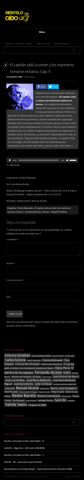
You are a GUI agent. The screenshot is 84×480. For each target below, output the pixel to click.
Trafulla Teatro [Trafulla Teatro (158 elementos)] (16, 404)
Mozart (46, 211)
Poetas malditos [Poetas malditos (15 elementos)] (31, 401)
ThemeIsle (77, 476)
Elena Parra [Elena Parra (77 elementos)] (62, 368)
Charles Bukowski (25, 208)
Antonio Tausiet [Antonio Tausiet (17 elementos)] (58, 356)
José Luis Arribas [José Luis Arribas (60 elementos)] (15, 380)
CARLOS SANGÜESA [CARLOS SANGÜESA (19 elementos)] (34, 360)
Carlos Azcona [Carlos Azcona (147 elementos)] (15, 360)
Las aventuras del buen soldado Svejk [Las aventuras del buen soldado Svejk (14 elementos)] (64, 384)
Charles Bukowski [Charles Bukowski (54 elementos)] (52, 360)
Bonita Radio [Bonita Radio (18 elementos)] (70, 356)
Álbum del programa (62, 43)
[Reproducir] (10, 160)
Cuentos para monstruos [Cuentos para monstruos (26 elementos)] (51, 364)
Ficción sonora (29, 77)
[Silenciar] (67, 160)
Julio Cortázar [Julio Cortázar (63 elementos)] (43, 384)
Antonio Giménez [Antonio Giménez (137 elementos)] (17, 355)
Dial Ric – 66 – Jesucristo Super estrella (23, 462)
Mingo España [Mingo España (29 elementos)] (57, 391)
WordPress (44, 476)
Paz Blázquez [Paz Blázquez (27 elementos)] (19, 400)
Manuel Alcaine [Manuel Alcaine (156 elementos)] (27, 388)
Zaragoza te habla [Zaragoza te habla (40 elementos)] (37, 404)
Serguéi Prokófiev (59, 211)
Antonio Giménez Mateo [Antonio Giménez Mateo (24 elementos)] (41, 356)
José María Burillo (33, 211)
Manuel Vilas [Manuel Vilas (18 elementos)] (44, 388)
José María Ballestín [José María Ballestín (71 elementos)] (38, 380)
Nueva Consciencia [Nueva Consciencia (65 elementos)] (48, 396)
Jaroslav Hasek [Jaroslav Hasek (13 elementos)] (46, 377)
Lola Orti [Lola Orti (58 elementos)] (10, 388)
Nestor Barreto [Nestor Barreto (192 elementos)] (24, 395)
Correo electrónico (15, 280)
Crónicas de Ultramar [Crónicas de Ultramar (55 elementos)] (27, 364)
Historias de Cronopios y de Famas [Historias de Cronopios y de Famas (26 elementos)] (26, 376)
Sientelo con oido (16, 476)
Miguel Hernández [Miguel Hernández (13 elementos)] (44, 392)
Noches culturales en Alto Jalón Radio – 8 (24, 441)
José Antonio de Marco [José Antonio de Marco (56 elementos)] (66, 376)
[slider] (39, 160)
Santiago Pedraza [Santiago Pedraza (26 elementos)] (45, 400)
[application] (42, 160)
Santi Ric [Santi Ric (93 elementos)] (60, 400)
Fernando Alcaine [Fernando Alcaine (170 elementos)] (48, 372)
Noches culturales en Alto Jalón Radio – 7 (24, 455)
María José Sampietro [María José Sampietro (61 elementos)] (64, 388)
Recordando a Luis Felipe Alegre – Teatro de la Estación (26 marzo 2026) (38, 468)
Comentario (12, 239)
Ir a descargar (13, 164)
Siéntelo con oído (43, 43)
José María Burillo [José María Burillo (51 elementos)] (23, 383)
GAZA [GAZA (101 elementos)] (66, 372)
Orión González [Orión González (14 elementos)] (66, 396)
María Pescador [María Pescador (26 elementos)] (11, 391)
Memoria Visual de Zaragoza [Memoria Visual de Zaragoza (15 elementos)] (28, 392)
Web (8, 297)
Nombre (10, 263)
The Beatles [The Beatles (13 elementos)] (71, 401)
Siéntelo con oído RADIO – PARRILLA (19, 43)
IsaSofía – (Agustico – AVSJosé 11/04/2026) (24, 448)
